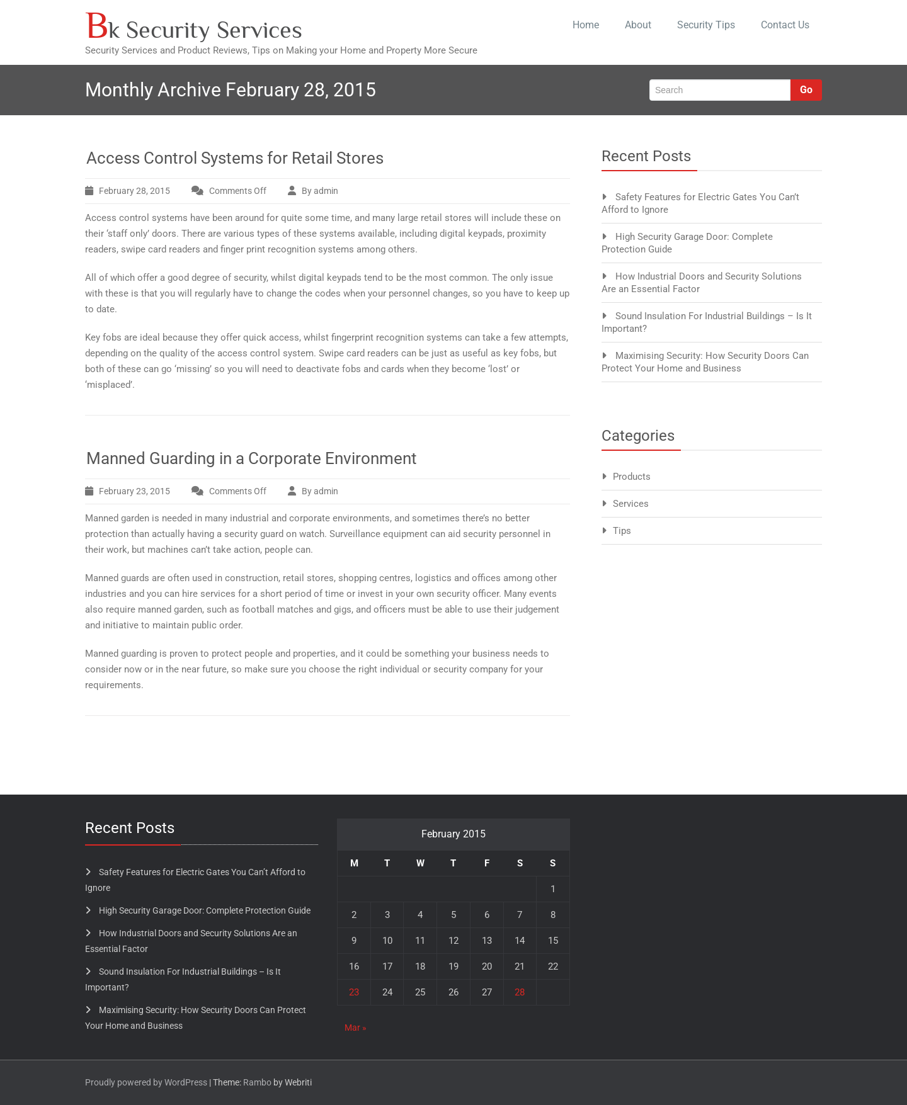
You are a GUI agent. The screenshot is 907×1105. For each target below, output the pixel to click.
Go (806, 90)
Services (631, 503)
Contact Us (785, 25)
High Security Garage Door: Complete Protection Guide (205, 910)
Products (632, 476)
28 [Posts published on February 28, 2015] (520, 992)
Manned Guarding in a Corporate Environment (251, 458)
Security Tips (706, 25)
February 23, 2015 (134, 491)
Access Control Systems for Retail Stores (235, 158)
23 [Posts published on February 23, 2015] (354, 992)
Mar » (356, 1028)
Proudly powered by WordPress (146, 1082)
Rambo (257, 1082)
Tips (622, 530)
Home (586, 25)
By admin (320, 191)
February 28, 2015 (134, 191)
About (638, 25)
